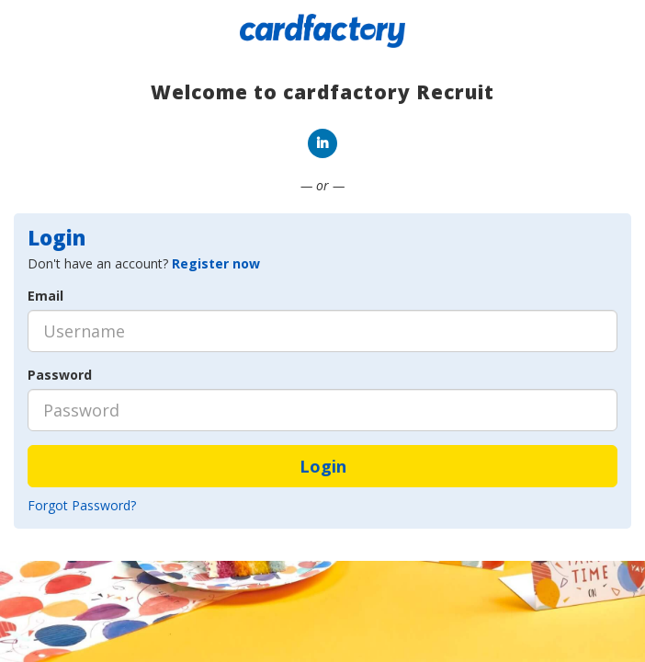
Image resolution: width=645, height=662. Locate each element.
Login (323, 466)
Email (45, 295)
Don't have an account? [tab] (144, 263)
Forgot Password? (82, 505)
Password (60, 374)
